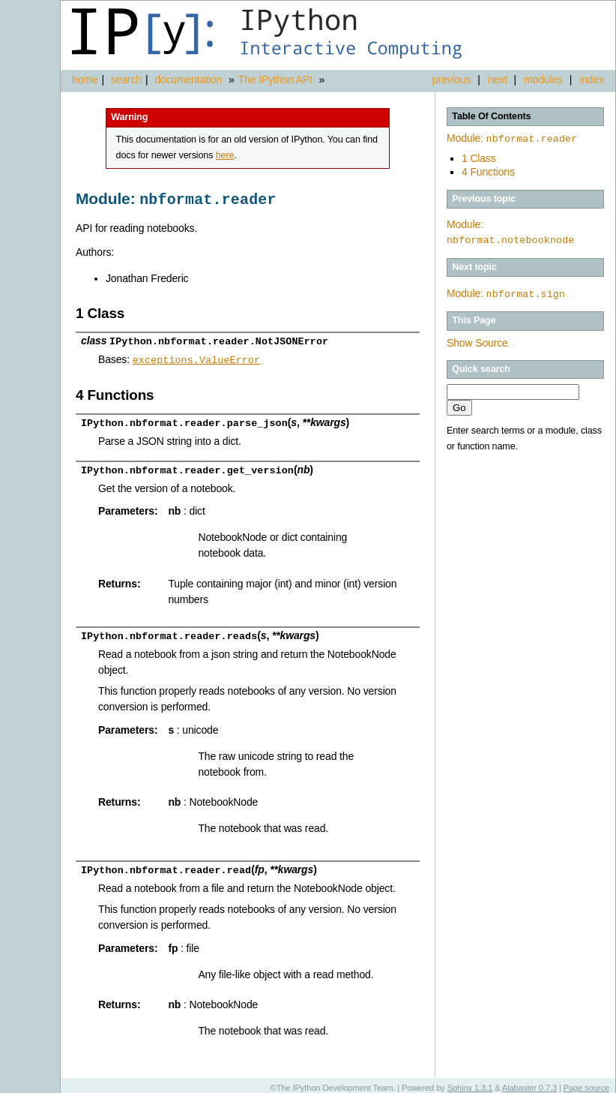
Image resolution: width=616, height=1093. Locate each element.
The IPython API (275, 80)
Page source (586, 1081)
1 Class (479, 157)
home (84, 80)
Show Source (477, 341)
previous (451, 80)
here (225, 155)
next (497, 80)
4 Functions (488, 170)
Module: (512, 138)
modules (543, 80)
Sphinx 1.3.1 (470, 1081)
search (126, 80)
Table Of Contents (491, 116)
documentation (189, 80)
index (591, 80)
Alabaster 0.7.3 (529, 1081)
